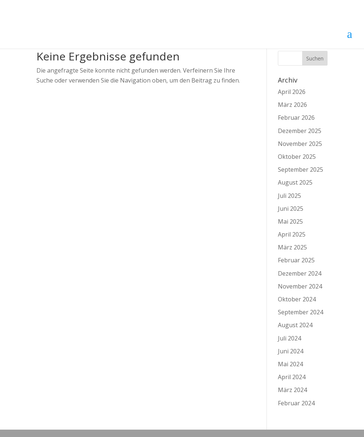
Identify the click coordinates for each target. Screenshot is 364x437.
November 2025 (300, 144)
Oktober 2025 (297, 157)
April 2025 (291, 234)
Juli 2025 (289, 196)
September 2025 (300, 169)
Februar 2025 (296, 260)
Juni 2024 (290, 351)
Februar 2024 (296, 403)
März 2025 (292, 247)
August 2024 (295, 325)
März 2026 (292, 105)
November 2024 (300, 286)
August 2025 (295, 182)
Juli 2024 (289, 338)
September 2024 (300, 312)
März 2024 (292, 390)
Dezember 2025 (299, 131)
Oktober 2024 (297, 299)
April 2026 (291, 92)
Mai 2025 (290, 221)
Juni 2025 (290, 208)
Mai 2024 (290, 364)
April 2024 (291, 377)
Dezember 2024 (299, 273)
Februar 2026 (296, 117)
